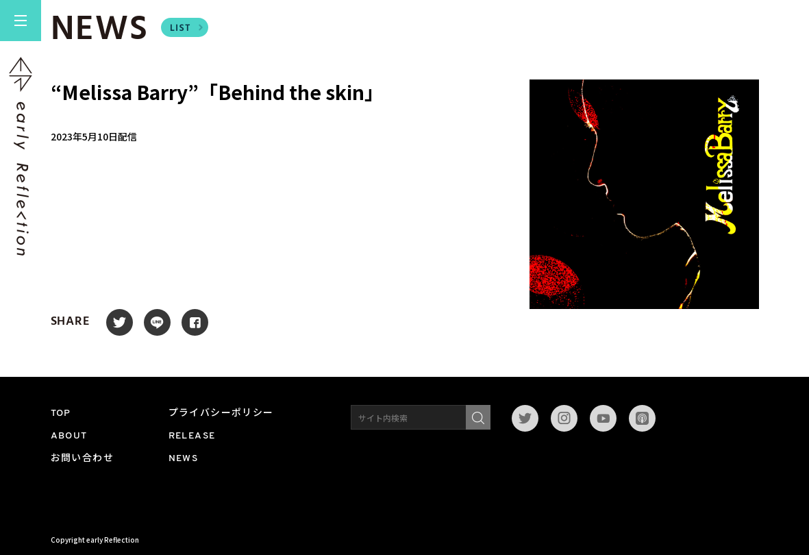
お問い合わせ (82, 459)
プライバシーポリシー (221, 413)
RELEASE (192, 436)
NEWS (184, 459)
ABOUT (69, 436)
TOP (61, 413)
